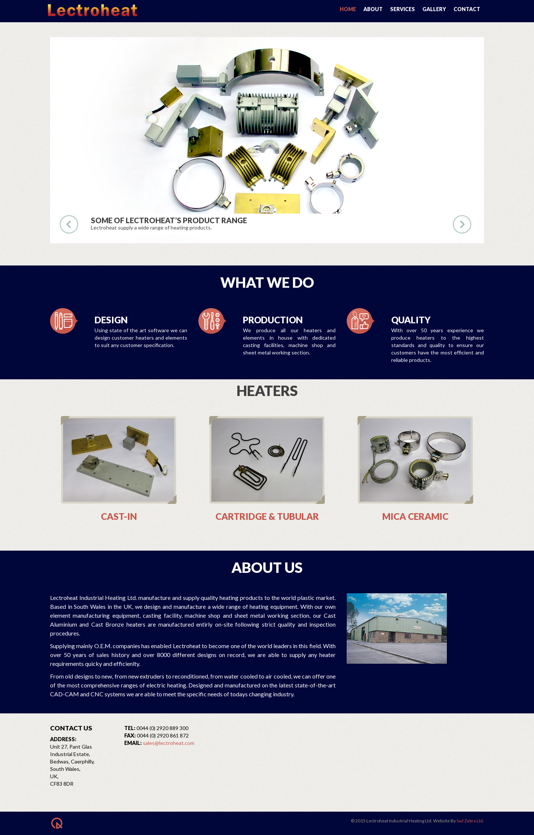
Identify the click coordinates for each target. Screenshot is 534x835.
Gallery (434, 9)
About (373, 9)
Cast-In (119, 516)
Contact (467, 9)
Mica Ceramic (415, 516)
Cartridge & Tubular (267, 516)
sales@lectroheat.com (168, 743)
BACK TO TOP (87, 823)
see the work (409, 224)
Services (402, 9)
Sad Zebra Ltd (469, 821)
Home (348, 9)
